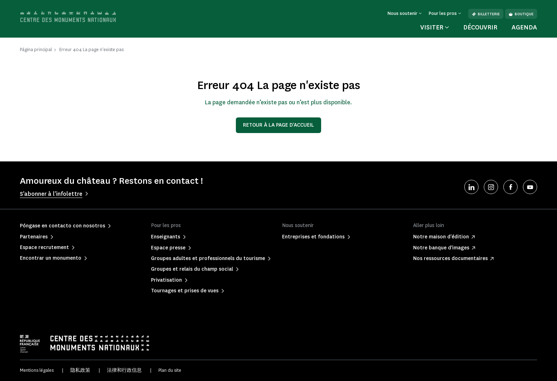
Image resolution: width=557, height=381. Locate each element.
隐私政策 (80, 370)
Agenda (524, 27)
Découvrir (480, 27)
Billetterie (486, 14)
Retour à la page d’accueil (278, 125)
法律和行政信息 (124, 370)
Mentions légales (37, 370)
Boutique (521, 14)
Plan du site (169, 370)
